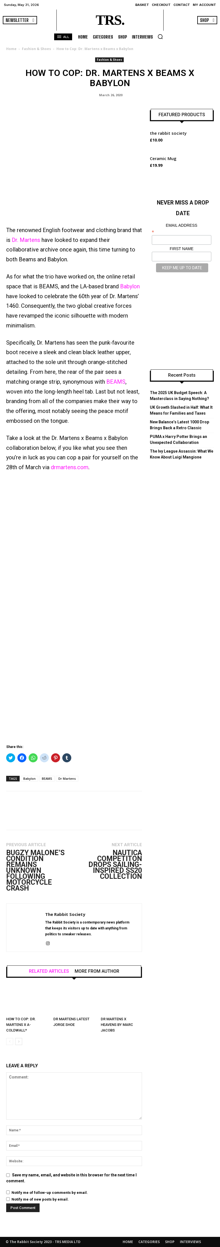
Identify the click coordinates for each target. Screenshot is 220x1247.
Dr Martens (67, 778)
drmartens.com (69, 467)
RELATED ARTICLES (49, 971)
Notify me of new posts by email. (40, 1199)
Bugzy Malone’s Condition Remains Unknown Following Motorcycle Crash (35, 870)
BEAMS (115, 381)
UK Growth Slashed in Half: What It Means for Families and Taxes (181, 410)
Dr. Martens (26, 240)
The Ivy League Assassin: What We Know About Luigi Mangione (181, 454)
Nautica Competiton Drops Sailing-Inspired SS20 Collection (115, 864)
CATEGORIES (149, 1241)
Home (11, 48)
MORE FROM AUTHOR (97, 971)
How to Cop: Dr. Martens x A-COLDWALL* (21, 1025)
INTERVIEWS (190, 1241)
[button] (160, 36)
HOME (128, 1241)
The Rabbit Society (65, 914)
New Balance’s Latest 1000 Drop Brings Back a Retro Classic (179, 425)
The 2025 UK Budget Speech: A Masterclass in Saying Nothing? (179, 395)
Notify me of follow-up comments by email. (50, 1192)
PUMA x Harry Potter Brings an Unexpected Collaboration (178, 439)
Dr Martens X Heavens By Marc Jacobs (117, 1025)
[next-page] (18, 1041)
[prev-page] (9, 1041)
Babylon (130, 286)
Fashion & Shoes (36, 48)
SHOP (170, 1241)
